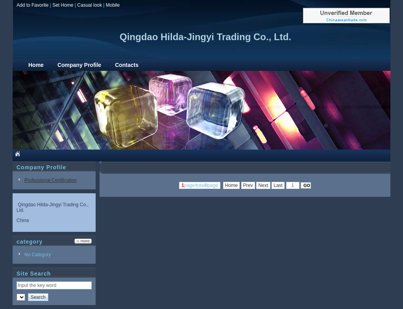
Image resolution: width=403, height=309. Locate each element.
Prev (248, 185)
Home (231, 185)
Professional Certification (50, 180)
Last (278, 185)
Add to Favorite (32, 5)
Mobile (113, 5)
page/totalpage (199, 185)
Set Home (62, 5)
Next (263, 185)
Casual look (89, 5)
